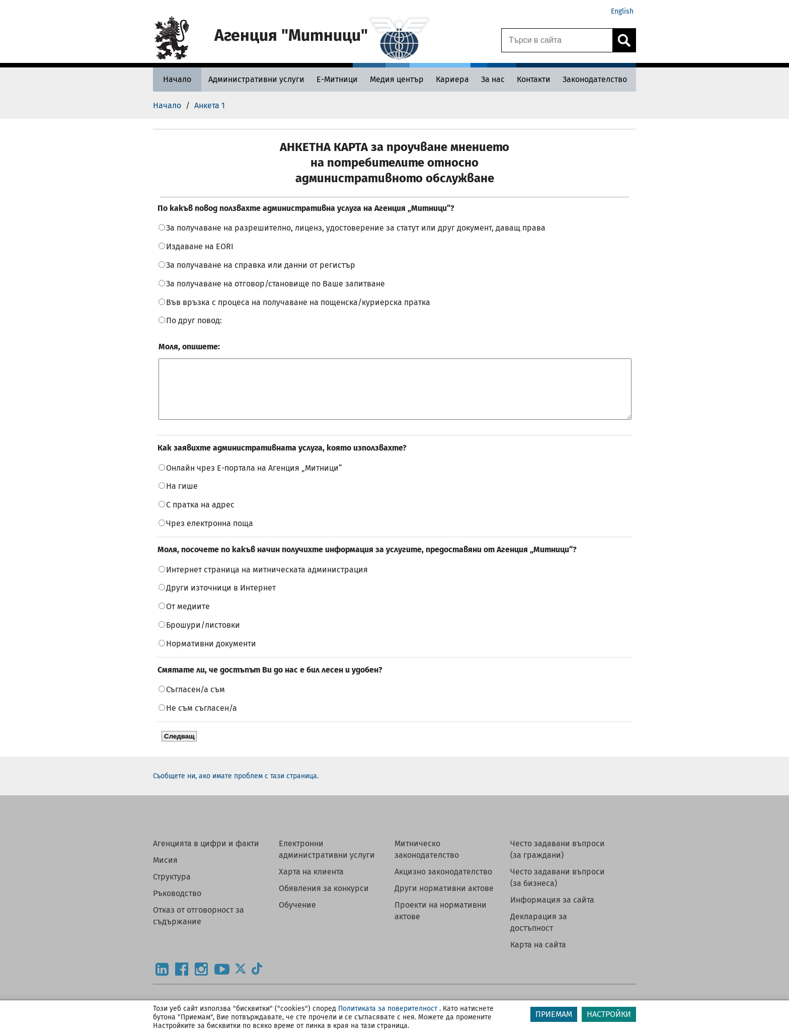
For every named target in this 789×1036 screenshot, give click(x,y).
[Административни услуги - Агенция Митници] (256, 79)
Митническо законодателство (427, 861)
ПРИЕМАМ (553, 1014)
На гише (182, 498)
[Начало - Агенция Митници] (177, 79)
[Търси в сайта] (557, 40)
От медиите (188, 618)
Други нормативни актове (444, 900)
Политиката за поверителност (387, 1008)
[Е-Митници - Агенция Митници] (337, 79)
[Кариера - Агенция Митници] (452, 79)
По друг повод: (194, 320)
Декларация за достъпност (538, 934)
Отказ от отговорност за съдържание (198, 927)
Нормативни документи (211, 655)
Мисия (165, 872)
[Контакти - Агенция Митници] (534, 79)
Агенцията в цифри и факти (206, 855)
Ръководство (177, 905)
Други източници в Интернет (221, 600)
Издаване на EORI (199, 246)
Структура (172, 889)
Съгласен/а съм (195, 701)
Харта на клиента (311, 884)
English (622, 11)
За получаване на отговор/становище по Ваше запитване (275, 283)
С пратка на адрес (200, 517)
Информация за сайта (552, 912)
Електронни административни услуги (327, 861)
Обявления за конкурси (324, 900)
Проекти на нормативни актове (441, 922)
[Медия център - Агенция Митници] (397, 79)
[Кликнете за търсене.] (624, 40)
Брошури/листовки (203, 637)
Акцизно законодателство (443, 884)
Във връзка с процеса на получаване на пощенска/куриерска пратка (298, 302)
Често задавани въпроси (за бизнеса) (557, 889)
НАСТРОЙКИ (609, 1014)
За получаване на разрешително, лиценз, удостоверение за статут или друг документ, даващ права (355, 228)
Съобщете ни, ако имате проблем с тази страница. (236, 788)
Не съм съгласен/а (201, 720)
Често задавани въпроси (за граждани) (557, 861)
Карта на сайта (538, 956)
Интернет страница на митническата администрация (267, 581)
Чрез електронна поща (209, 535)
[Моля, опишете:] (395, 395)
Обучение (297, 917)
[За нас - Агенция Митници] (493, 79)
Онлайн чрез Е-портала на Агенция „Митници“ (254, 480)
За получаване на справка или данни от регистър (260, 265)
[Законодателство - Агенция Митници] (595, 79)
